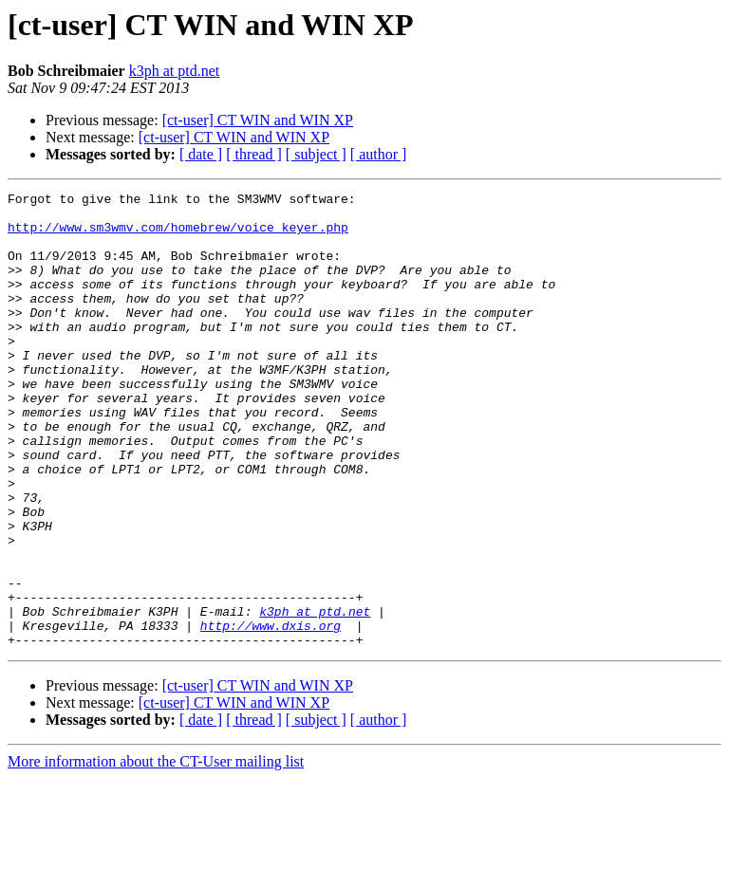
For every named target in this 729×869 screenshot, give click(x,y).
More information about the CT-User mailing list (156, 852)
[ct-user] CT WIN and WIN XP (257, 120)
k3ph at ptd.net (174, 71)
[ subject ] (316, 154)
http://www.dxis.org (270, 713)
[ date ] (200, 154)
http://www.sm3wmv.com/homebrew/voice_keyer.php (178, 235)
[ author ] (378, 154)
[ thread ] (254, 154)
